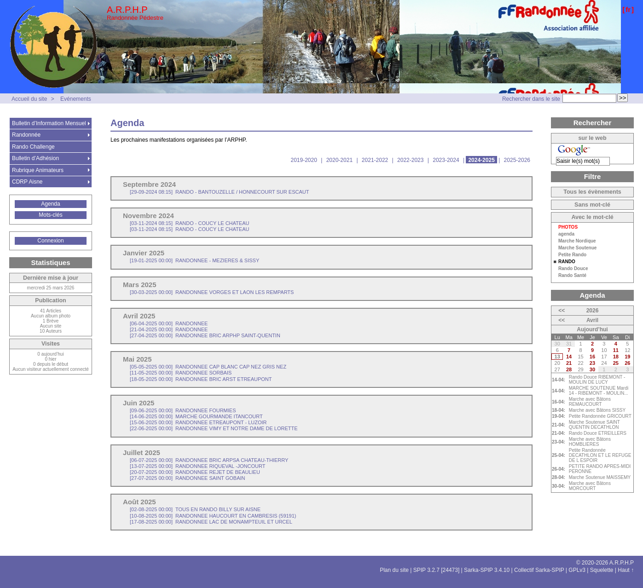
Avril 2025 (139, 316)
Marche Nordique (577, 241)
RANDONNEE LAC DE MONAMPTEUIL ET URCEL (211, 522)
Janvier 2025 (143, 253)
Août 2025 (139, 502)
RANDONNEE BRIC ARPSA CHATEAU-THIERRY (209, 460)
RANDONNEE (169, 323)
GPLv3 (576, 570)
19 (627, 356)
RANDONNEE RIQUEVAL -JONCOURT (197, 466)
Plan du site (394, 570)
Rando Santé (572, 275)
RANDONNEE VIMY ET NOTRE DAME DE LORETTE (214, 428)
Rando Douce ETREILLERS (597, 433)
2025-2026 (517, 160)
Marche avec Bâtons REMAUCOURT (590, 402)
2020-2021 (339, 160)
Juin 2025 (138, 403)
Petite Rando (572, 255)
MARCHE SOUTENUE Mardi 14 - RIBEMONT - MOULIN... (598, 391)
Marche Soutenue (577, 248)
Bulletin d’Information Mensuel (49, 123)
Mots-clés (50, 215)
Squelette (602, 570)
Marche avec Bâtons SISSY (597, 410)
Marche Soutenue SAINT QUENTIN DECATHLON (594, 425)
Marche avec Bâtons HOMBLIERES (590, 442)
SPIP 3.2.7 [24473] (436, 570)
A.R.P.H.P (127, 10)
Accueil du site (29, 99)
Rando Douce (573, 268)
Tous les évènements (592, 192)
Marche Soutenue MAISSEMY (600, 477)
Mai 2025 (137, 359)
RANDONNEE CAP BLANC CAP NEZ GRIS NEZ (208, 366)
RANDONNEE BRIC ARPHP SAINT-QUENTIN (205, 335)
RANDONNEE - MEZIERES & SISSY (194, 260)
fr (628, 9)
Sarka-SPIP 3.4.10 (487, 570)
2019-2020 (303, 160)
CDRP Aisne (27, 182)
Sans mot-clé (592, 205)
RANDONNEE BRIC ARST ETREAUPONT (201, 379)
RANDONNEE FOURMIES (183, 410)
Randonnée (26, 135)
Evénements (75, 99)
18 (616, 356)
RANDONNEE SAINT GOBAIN (187, 478)
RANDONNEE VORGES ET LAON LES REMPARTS (212, 292)
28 (569, 369)
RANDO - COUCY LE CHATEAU (189, 223)
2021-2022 (375, 160)
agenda (566, 234)
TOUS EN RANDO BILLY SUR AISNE (195, 509)
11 (616, 350)
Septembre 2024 (149, 184)
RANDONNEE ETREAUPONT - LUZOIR (198, 422)
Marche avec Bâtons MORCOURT (590, 486)
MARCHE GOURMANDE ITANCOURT (196, 416)
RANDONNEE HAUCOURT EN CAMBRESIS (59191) (213, 516)
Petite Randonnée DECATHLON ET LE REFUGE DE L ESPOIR (600, 455)
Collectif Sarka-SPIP (539, 570)
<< (561, 310)
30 (592, 369)
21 (569, 363)
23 (592, 363)
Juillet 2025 (141, 452)
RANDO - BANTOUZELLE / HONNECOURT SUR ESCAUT (219, 192)
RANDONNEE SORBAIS (181, 372)
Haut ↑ (626, 570)
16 (592, 356)
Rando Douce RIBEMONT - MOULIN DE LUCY (597, 380)
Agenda (50, 204)
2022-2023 (410, 160)
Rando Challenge (33, 147)
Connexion (50, 240)
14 (569, 356)
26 (627, 363)
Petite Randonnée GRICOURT (600, 416)
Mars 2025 (139, 284)
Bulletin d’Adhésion (35, 158)
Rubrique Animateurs (38, 170)
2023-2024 (446, 160)
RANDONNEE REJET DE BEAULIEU (195, 472)
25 (616, 363)
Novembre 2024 (148, 215)
